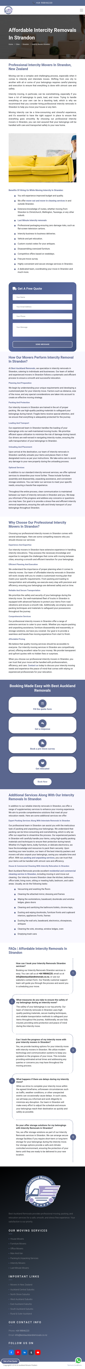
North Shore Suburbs (20, 1294)
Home (11, 44)
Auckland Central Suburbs (22, 1289)
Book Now (42, 781)
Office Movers (16, 1248)
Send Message (42, 344)
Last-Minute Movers (19, 1268)
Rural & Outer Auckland (21, 1313)
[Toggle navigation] (81, 10)
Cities (18, 44)
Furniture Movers (18, 1243)
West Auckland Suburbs (21, 1299)
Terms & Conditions (74, 1365)
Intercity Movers (17, 1263)
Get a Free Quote (11, 1361)
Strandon (25, 44)
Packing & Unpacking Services (24, 1258)
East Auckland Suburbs (21, 1304)
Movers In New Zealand (21, 1284)
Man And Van (16, 1253)
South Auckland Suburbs (21, 1309)
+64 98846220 (46, 973)
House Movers (17, 1239)
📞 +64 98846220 (43, 3)
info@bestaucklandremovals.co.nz (32, 977)
